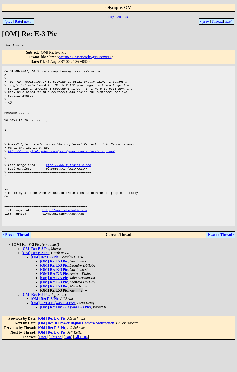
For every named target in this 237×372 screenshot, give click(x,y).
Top (111, 17)
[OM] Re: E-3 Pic (35, 279)
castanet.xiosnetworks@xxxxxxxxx (85, 57)
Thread (217, 21)
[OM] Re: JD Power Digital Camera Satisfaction (76, 354)
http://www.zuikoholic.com (68, 184)
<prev (8, 21)
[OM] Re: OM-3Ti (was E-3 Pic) (65, 338)
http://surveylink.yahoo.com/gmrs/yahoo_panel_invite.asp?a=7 (61, 168)
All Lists (122, 17)
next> (28, 21)
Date (18, 21)
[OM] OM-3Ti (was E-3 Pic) (53, 333)
